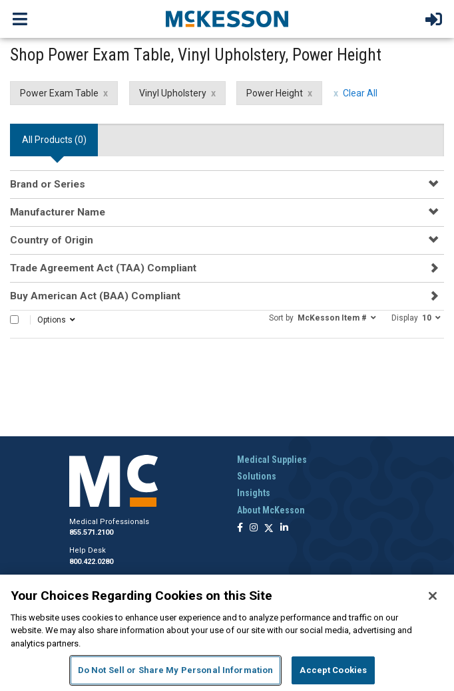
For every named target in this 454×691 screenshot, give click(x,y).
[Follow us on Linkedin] (284, 528)
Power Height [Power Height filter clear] (274, 93)
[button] (322, 317)
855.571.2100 (91, 532)
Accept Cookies (333, 670)
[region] (227, 633)
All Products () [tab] (54, 139)
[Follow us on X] (269, 528)
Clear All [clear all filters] (360, 93)
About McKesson (271, 510)
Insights (253, 492)
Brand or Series (47, 184)
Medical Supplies (272, 459)
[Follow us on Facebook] (240, 528)
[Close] (432, 596)
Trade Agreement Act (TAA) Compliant (103, 268)
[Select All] (14, 319)
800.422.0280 (91, 561)
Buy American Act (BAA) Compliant (95, 296)
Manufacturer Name (57, 212)
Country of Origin (51, 240)
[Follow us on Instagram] (254, 528)
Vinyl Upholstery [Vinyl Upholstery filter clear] (172, 93)
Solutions (256, 476)
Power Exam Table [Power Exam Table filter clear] (59, 93)
